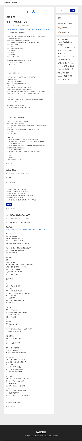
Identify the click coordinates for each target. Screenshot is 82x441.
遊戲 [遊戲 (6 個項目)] (66, 79)
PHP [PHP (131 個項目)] (60, 53)
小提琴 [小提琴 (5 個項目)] (62, 66)
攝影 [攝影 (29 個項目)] (65, 66)
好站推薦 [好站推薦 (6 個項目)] (72, 63)
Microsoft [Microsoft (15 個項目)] (72, 48)
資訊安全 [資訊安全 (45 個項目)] (61, 79)
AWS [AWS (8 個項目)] (63, 39)
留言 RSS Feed (63, 32)
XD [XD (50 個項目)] (69, 59)
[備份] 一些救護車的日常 (16, 22)
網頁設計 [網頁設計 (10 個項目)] (60, 76)
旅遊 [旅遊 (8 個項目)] (63, 69)
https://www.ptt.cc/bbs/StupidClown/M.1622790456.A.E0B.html (28, 29)
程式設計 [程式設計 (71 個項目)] (61, 73)
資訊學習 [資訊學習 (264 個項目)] (67, 76)
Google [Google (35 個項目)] (60, 45)
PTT (9, 163)
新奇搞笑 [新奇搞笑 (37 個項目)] (71, 66)
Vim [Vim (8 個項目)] (74, 56)
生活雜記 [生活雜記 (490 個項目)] (69, 69)
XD (11, 163)
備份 (14, 208)
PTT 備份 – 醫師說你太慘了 (18, 215)
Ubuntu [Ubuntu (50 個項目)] (67, 57)
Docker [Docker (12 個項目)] (60, 42)
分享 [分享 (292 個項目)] (67, 62)
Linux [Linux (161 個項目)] (66, 47)
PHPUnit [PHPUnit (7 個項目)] (65, 53)
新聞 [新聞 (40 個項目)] (59, 69)
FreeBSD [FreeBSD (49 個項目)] (66, 42)
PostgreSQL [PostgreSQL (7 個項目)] (70, 53)
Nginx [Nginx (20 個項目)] (70, 50)
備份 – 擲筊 (11, 170)
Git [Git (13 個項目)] (74, 42)
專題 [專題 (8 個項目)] (59, 66)
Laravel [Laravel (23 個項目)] (60, 48)
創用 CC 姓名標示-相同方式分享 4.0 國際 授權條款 (43, 436)
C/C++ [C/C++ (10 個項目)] (70, 39)
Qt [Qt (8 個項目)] (63, 56)
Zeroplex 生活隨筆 (10, 3)
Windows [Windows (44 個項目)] (64, 59)
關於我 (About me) (65, 23)
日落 (20, 25)
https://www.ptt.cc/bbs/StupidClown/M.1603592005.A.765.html (26, 229)
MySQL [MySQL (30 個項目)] (65, 50)
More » (9, 205)
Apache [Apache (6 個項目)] (59, 39)
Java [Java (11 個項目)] (65, 45)
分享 (14, 406)
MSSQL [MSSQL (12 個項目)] (60, 50)
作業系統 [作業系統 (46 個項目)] (61, 63)
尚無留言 (26, 25)
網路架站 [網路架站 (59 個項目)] (69, 73)
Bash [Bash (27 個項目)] (66, 39)
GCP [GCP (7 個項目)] (71, 42)
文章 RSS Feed (63, 28)
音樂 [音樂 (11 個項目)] (69, 79)
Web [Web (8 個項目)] (59, 59)
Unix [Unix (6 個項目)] (72, 56)
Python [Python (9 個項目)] (60, 56)
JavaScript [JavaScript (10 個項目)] (69, 45)
